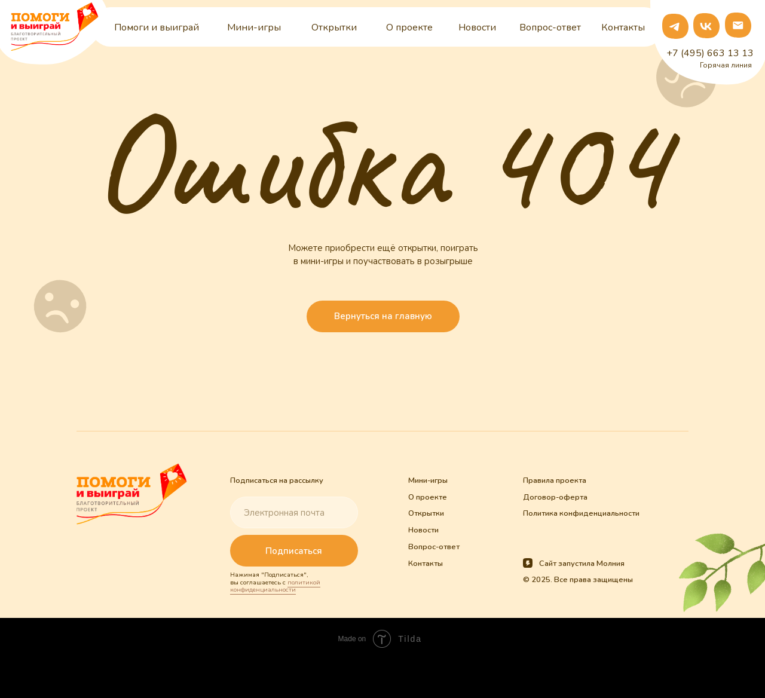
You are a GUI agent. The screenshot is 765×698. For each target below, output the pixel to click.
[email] (293, 512)
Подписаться (293, 551)
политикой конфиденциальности (275, 586)
